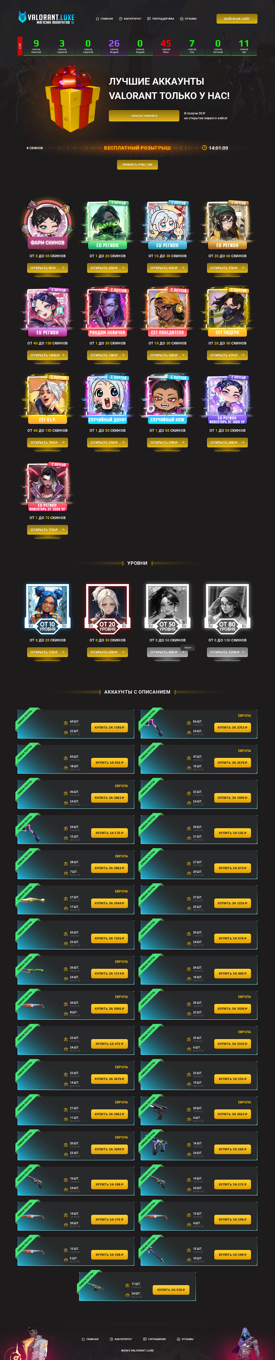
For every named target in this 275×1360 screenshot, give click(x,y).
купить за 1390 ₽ (109, 727)
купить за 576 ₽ (109, 833)
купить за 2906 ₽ (109, 1009)
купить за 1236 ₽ (232, 903)
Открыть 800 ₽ (169, 650)
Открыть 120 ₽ (48, 652)
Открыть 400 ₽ (227, 442)
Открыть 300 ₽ (167, 355)
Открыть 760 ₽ (48, 442)
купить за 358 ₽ (171, 1290)
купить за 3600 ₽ (109, 1149)
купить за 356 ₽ (232, 1079)
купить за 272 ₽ (232, 1184)
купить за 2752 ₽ (232, 727)
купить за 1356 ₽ (109, 938)
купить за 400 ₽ (232, 973)
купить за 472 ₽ (109, 1044)
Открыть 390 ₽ (167, 442)
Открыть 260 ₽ (108, 268)
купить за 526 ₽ (232, 833)
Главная (104, 18)
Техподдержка (160, 18)
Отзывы (188, 18)
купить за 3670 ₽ (232, 762)
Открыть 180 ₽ (108, 355)
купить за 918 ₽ (232, 938)
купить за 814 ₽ (232, 868)
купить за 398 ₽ (232, 1219)
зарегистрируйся (144, 115)
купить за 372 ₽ (109, 1219)
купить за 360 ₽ (232, 1149)
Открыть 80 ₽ (48, 268)
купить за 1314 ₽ (109, 973)
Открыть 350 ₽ (108, 442)
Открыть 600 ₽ (108, 652)
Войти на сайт (237, 19)
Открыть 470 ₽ (227, 355)
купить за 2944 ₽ (109, 903)
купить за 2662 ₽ (232, 1114)
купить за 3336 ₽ (232, 1044)
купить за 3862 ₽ (109, 798)
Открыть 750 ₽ (227, 268)
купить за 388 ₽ (109, 1184)
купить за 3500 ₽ (232, 1009)
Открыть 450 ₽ (167, 268)
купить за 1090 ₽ (232, 798)
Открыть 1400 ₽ (48, 355)
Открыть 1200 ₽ (227, 652)
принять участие (138, 165)
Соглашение (154, 1339)
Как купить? (130, 18)
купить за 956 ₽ (109, 762)
